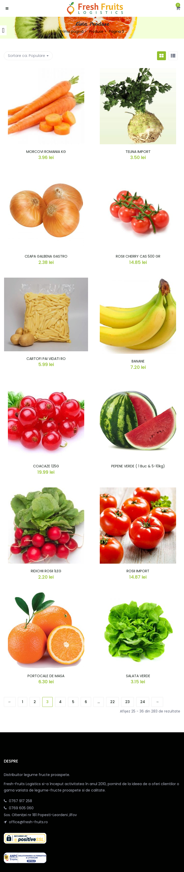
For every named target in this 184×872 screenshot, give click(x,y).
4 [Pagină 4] (60, 701)
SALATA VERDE (138, 675)
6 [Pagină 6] (86, 701)
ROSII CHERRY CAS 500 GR (138, 256)
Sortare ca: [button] (28, 55)
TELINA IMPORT (138, 151)
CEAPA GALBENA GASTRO (46, 256)
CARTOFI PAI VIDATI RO (46, 358)
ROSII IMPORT (137, 571)
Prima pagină (71, 31)
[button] (178, 8)
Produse (96, 31)
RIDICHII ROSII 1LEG (46, 571)
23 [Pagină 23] (127, 701)
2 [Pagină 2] (35, 701)
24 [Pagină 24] (142, 701)
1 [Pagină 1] (22, 701)
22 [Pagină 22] (112, 701)
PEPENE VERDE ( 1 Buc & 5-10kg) (138, 466)
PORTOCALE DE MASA (45, 675)
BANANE (138, 361)
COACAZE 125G (46, 466)
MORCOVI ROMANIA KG (46, 151)
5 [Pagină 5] (73, 701)
